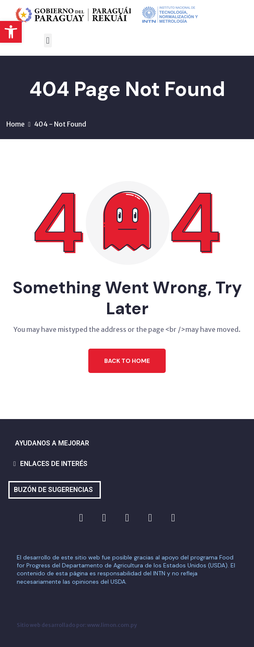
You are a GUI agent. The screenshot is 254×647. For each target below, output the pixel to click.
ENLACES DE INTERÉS (53, 464)
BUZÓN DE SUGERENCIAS (53, 490)
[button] (11, 32)
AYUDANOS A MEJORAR (52, 443)
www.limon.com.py (112, 624)
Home (15, 124)
